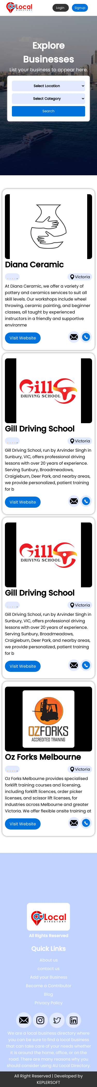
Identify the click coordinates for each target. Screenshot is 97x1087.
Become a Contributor (48, 986)
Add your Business (48, 977)
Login (60, 7)
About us (49, 960)
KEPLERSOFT (48, 1082)
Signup (79, 7)
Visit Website (23, 338)
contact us (48, 969)
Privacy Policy (49, 1003)
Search (48, 111)
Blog (48, 994)
